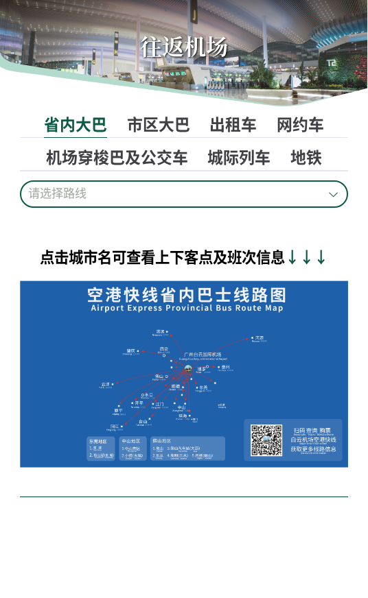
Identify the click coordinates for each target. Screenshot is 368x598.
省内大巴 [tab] (75, 124)
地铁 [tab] (306, 157)
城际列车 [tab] (239, 157)
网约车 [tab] (300, 124)
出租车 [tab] (233, 124)
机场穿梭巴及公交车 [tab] (117, 157)
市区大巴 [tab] (158, 124)
